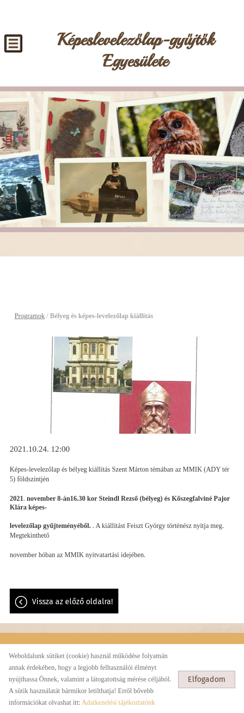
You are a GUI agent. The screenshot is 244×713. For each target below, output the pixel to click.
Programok (30, 314)
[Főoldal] (135, 51)
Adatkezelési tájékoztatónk (118, 700)
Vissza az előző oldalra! (72, 599)
